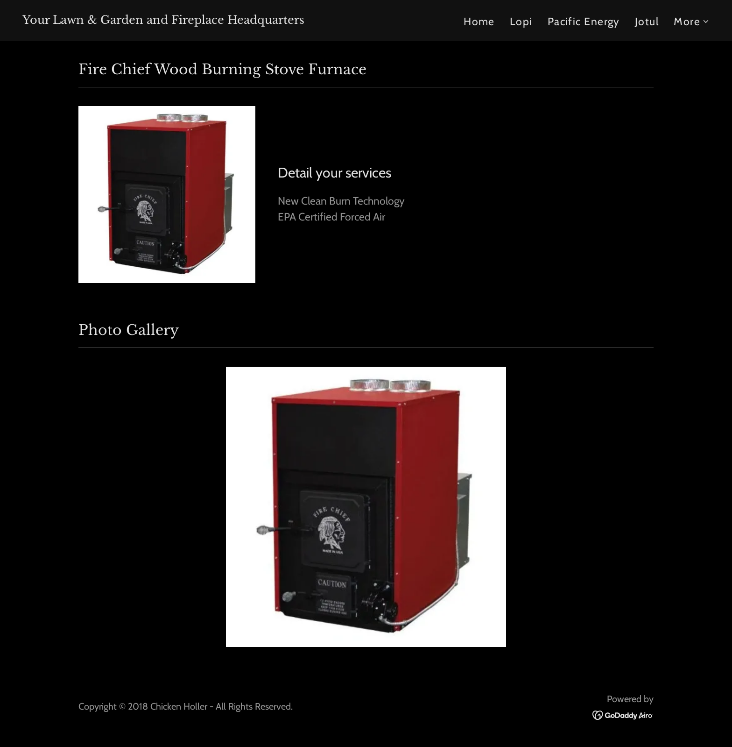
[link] (163, 20)
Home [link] (479, 21)
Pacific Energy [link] (584, 21)
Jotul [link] (647, 21)
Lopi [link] (521, 21)
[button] (692, 23)
